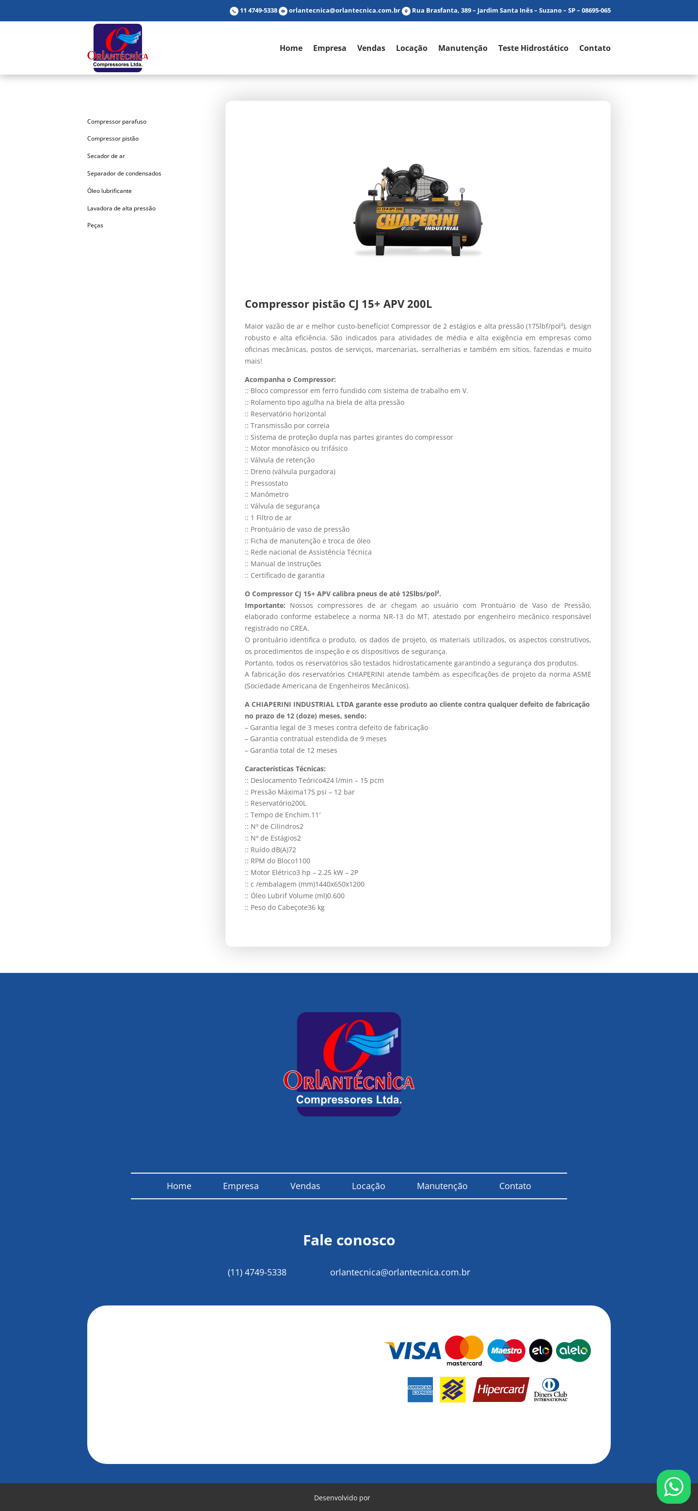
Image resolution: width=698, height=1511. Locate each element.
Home (291, 48)
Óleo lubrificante (109, 191)
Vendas (371, 48)
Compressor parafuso (116, 121)
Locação (412, 48)
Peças (95, 225)
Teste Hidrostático (533, 48)
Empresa (330, 48)
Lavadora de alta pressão (121, 208)
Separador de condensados (124, 173)
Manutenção (463, 48)
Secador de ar (106, 156)
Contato (595, 48)
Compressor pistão (113, 138)
